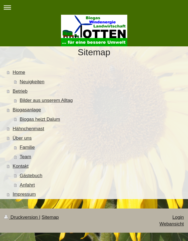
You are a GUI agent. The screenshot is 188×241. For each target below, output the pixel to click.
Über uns (22, 138)
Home (19, 72)
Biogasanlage (27, 109)
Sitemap (50, 217)
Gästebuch (31, 175)
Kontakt (21, 166)
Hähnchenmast (28, 128)
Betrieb (20, 91)
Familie (27, 147)
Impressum (24, 194)
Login (178, 217)
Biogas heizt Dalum (40, 119)
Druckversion (21, 217)
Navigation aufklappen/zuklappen (94, 7)
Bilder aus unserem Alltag (46, 100)
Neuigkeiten (32, 81)
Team (25, 156)
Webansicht (171, 224)
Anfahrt (27, 185)
